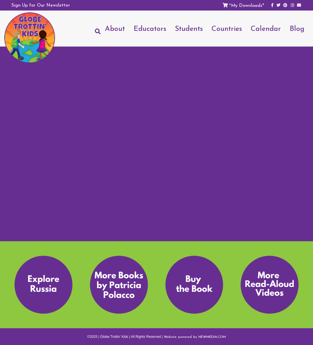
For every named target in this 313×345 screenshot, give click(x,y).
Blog (297, 28)
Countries (227, 28)
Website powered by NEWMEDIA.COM (195, 336)
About (115, 28)
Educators (149, 28)
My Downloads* (247, 5)
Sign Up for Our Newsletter (40, 4)
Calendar (266, 28)
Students (189, 28)
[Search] (96, 31)
